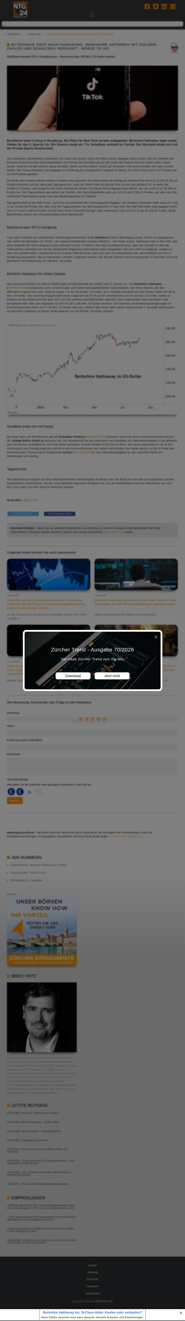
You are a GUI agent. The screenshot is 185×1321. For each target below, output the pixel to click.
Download (73, 676)
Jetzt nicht (112, 676)
